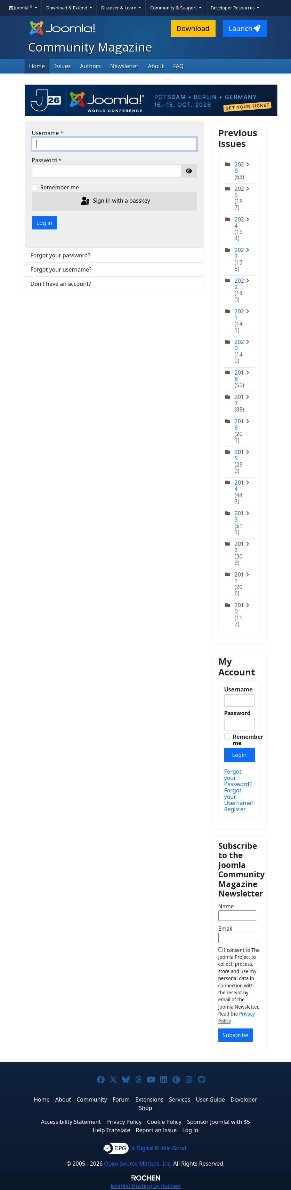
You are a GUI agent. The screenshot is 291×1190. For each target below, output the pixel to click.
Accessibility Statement (71, 1122)
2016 (239, 424)
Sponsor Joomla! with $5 (218, 1122)
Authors (90, 66)
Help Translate (111, 1130)
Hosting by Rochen (145, 1186)
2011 (239, 578)
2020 (239, 345)
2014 (239, 486)
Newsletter (124, 66)
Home (37, 66)
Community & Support (174, 8)
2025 (239, 192)
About (156, 66)
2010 (239, 608)
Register (235, 809)
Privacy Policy (124, 1122)
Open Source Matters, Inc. (138, 1163)
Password (47, 160)
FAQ (178, 66)
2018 (239, 376)
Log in (44, 223)
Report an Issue (156, 1130)
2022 (239, 284)
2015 (239, 455)
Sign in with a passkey (115, 201)
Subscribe (235, 1035)
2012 (239, 547)
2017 (239, 400)
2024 (239, 222)
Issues (62, 66)
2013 (239, 516)
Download (193, 28)
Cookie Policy (164, 1122)
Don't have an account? (61, 284)
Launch (245, 28)
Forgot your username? (61, 269)
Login (239, 755)
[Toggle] (249, 170)
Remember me (59, 187)
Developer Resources (233, 8)
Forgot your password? (60, 255)
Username (48, 133)
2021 (239, 314)
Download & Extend (67, 8)
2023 (239, 253)
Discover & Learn (119, 8)
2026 (239, 167)
